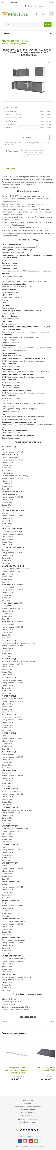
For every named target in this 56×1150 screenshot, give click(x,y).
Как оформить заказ (28, 1122)
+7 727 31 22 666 (10, 2)
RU (51, 2)
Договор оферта (28, 1110)
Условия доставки (28, 1113)
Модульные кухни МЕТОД (15, 41)
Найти (47, 24)
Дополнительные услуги (28, 1119)
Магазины (28, 1104)
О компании (28, 1100)
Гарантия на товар (28, 1116)
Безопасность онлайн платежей (28, 1107)
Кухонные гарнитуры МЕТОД (16, 43)
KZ (49, 2)
